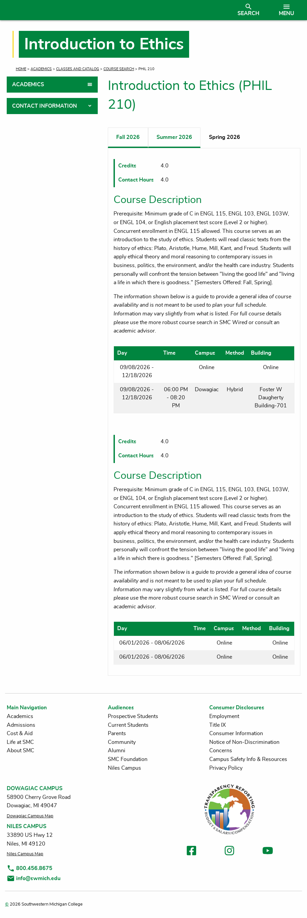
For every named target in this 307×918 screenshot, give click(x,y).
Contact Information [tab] (44, 106)
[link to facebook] (191, 851)
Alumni (116, 750)
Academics (41, 69)
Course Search (118, 69)
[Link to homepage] (116, 10)
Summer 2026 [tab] (174, 137)
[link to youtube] (267, 851)
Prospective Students (133, 716)
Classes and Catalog (77, 69)
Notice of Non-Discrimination (244, 742)
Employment (224, 716)
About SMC (20, 750)
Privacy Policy (226, 768)
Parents (117, 733)
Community (122, 742)
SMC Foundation (127, 759)
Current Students (128, 725)
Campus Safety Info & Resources (248, 759)
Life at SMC (20, 742)
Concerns (220, 750)
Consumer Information (236, 733)
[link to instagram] (229, 851)
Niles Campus (124, 768)
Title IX (217, 725)
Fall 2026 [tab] (128, 137)
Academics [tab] (28, 84)
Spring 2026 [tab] (224, 137)
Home (21, 69)
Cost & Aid (20, 733)
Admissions (21, 725)
